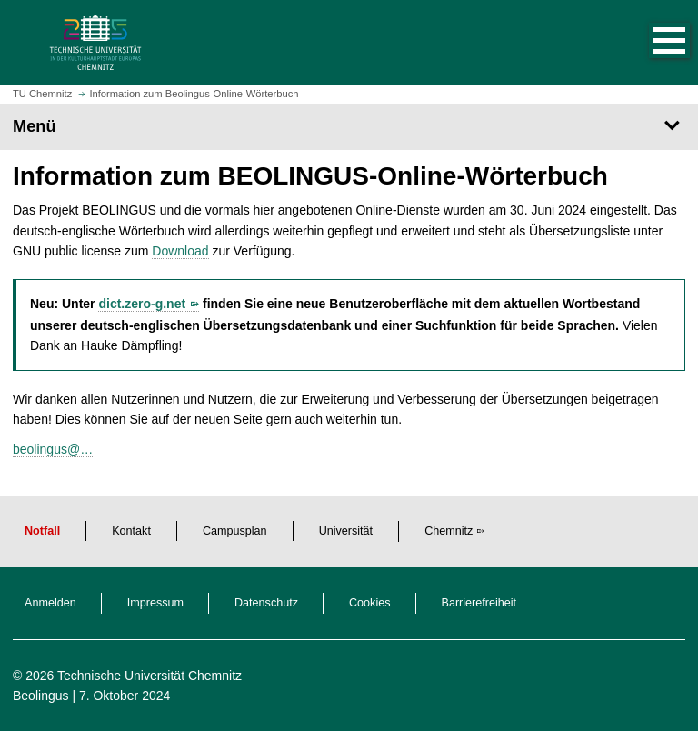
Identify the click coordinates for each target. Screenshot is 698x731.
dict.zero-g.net (141, 303)
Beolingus (41, 695)
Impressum (155, 602)
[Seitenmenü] (349, 126)
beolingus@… (53, 449)
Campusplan (235, 531)
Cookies (370, 602)
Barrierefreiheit (479, 602)
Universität (346, 531)
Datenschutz (266, 602)
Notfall (42, 531)
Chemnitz (448, 531)
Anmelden (50, 602)
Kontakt (131, 531)
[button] (650, 42)
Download (180, 251)
